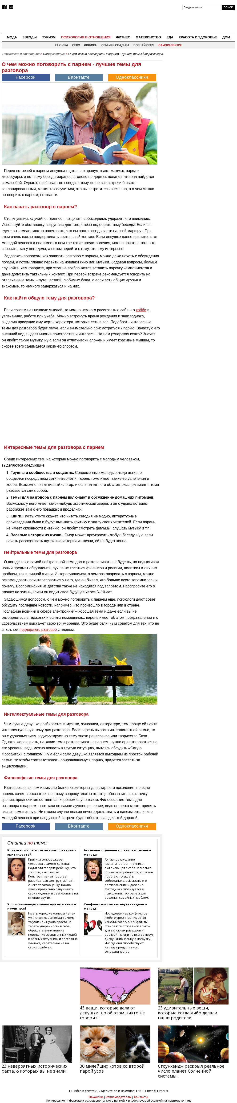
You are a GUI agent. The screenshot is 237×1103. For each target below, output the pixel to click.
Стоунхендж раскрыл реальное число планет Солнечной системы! (191, 1071)
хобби (141, 310)
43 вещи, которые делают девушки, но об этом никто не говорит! (112, 1013)
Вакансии (96, 1097)
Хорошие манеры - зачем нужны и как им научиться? (41, 906)
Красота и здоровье (198, 37)
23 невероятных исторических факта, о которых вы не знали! (34, 1068)
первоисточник (179, 1100)
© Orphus (161, 1091)
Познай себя (143, 45)
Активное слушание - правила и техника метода (117, 852)
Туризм (49, 37)
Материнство (148, 37)
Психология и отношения (85, 37)
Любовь (90, 45)
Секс (76, 45)
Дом (226, 37)
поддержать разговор (38, 629)
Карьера (61, 45)
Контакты (141, 1097)
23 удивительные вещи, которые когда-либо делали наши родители (187, 1013)
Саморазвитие (170, 45)
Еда (169, 37)
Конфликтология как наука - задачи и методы (115, 906)
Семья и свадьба (115, 45)
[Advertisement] (200, 87)
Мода (12, 37)
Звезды (29, 37)
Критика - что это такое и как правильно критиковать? (41, 852)
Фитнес (123, 37)
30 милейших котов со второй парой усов (112, 1068)
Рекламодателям (118, 1097)
